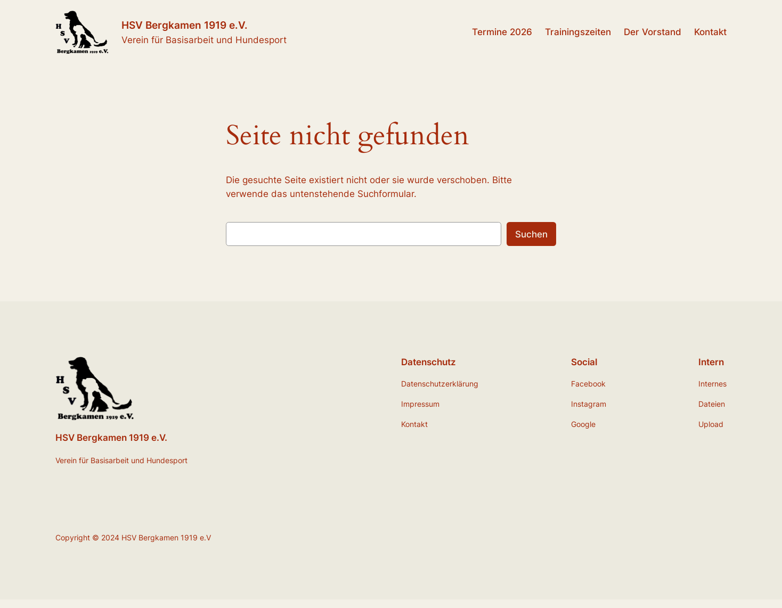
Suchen (531, 234)
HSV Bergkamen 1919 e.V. (184, 25)
